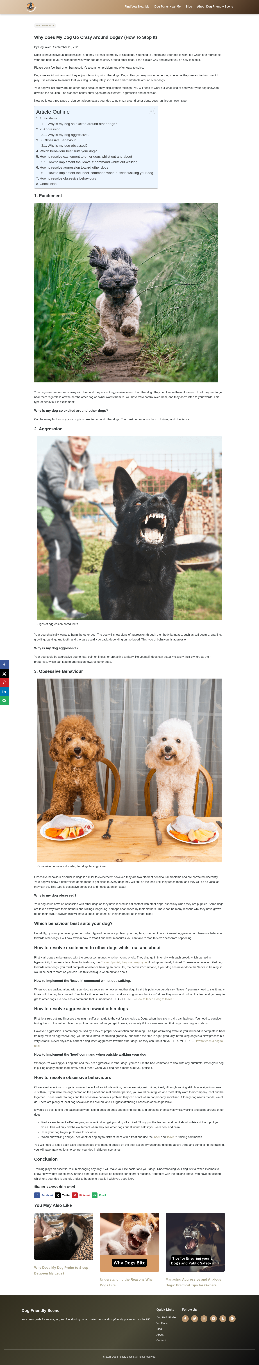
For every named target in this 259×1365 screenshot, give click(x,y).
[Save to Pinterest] (82, 1195)
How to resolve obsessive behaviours (68, 178)
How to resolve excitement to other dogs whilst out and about (86, 156)
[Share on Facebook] (44, 1195)
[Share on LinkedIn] (4, 691)
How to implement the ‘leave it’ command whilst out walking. (93, 162)
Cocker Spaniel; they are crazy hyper (124, 962)
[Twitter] (194, 1318)
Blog (189, 6)
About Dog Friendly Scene (215, 6)
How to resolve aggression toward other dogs (74, 167)
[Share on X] (63, 1195)
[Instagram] (204, 1318)
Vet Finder (162, 1323)
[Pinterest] (232, 1318)
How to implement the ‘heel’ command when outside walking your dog (101, 173)
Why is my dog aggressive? (68, 135)
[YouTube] (213, 1318)
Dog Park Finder (166, 1317)
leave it (171, 1137)
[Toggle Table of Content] (150, 111)
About (159, 1334)
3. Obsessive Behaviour (58, 140)
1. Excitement (50, 118)
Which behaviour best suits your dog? (68, 151)
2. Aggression (50, 129)
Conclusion (48, 184)
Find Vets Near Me (137, 6)
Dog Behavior (45, 25)
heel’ (157, 1137)
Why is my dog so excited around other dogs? (82, 124)
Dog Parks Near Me (168, 6)
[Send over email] (99, 1195)
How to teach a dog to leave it (155, 999)
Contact (161, 1340)
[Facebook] (185, 1318)
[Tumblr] (222, 1318)
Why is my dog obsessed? (68, 145)
